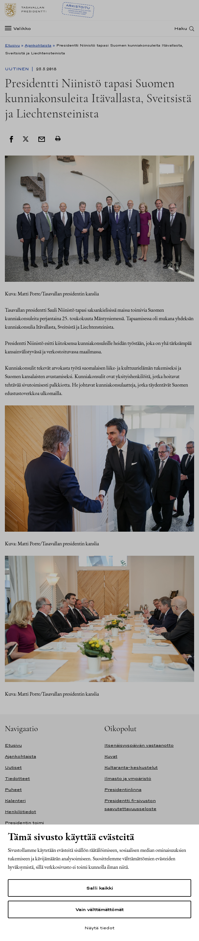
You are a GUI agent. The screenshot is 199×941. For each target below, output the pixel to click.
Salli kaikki (99, 888)
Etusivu (12, 45)
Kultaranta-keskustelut (131, 767)
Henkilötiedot (20, 811)
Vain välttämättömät (99, 909)
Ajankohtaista (38, 45)
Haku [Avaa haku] (180, 28)
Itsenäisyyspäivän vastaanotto (139, 745)
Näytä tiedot (99, 928)
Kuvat (110, 756)
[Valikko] (20, 28)
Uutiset (13, 767)
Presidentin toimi (24, 822)
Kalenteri (15, 800)
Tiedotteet (17, 778)
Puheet (13, 789)
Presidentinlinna (122, 789)
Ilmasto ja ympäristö (127, 778)
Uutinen (17, 69)
